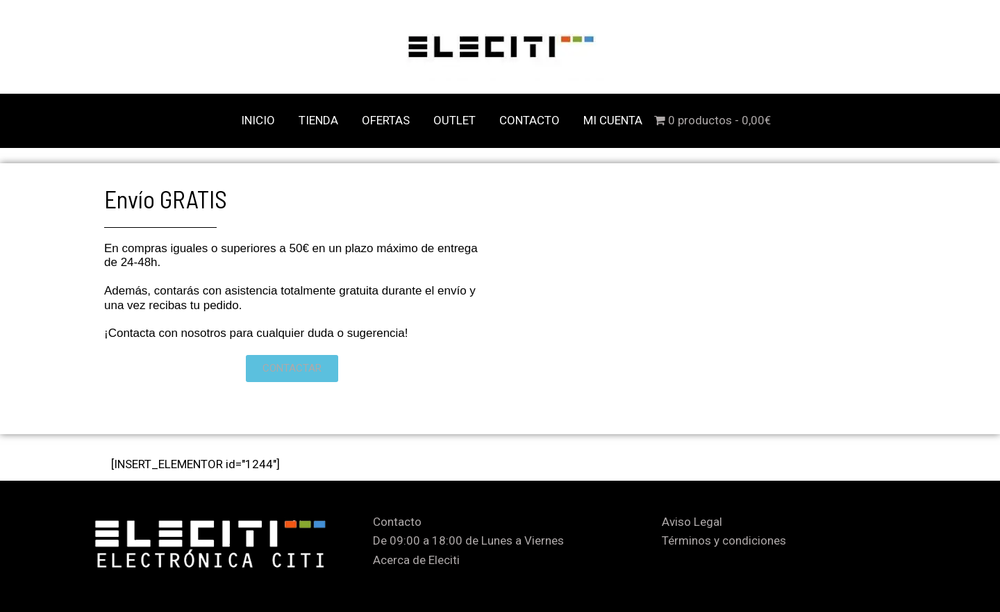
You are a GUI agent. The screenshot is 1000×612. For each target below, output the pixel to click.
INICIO (258, 120)
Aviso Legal (692, 522)
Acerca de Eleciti (416, 560)
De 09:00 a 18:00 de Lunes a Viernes (468, 540)
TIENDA (318, 120)
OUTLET (454, 120)
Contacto (397, 522)
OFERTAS (386, 120)
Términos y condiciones (724, 540)
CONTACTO (529, 120)
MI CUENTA (612, 120)
